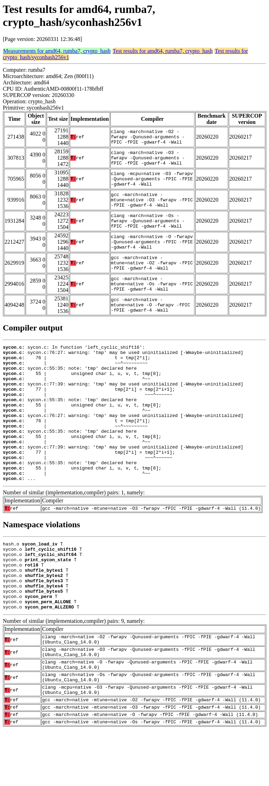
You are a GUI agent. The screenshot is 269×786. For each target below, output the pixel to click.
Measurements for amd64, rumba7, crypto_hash (57, 51)
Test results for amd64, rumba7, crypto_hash (163, 51)
